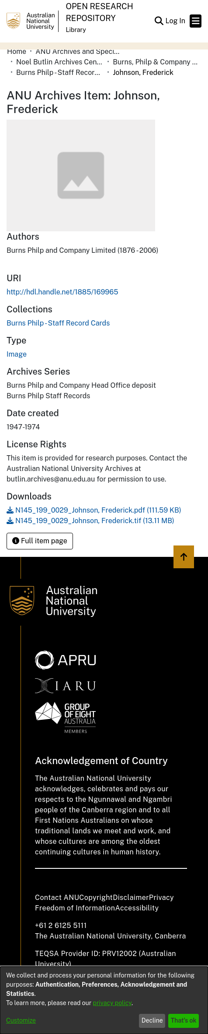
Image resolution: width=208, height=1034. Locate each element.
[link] (58, 323)
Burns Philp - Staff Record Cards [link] (60, 72)
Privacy (161, 897)
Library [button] (76, 29)
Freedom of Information (75, 908)
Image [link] (17, 354)
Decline (152, 1020)
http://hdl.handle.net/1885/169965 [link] (62, 292)
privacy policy (112, 1002)
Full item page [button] (39, 541)
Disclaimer (131, 897)
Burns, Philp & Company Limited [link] (156, 62)
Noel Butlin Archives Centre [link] (60, 62)
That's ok (184, 1020)
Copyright (96, 897)
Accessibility (137, 908)
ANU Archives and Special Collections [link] (79, 51)
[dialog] (104, 1000)
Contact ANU (57, 897)
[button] (158, 21)
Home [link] (16, 51)
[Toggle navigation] (195, 21)
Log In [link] (175, 21)
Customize (21, 1020)
